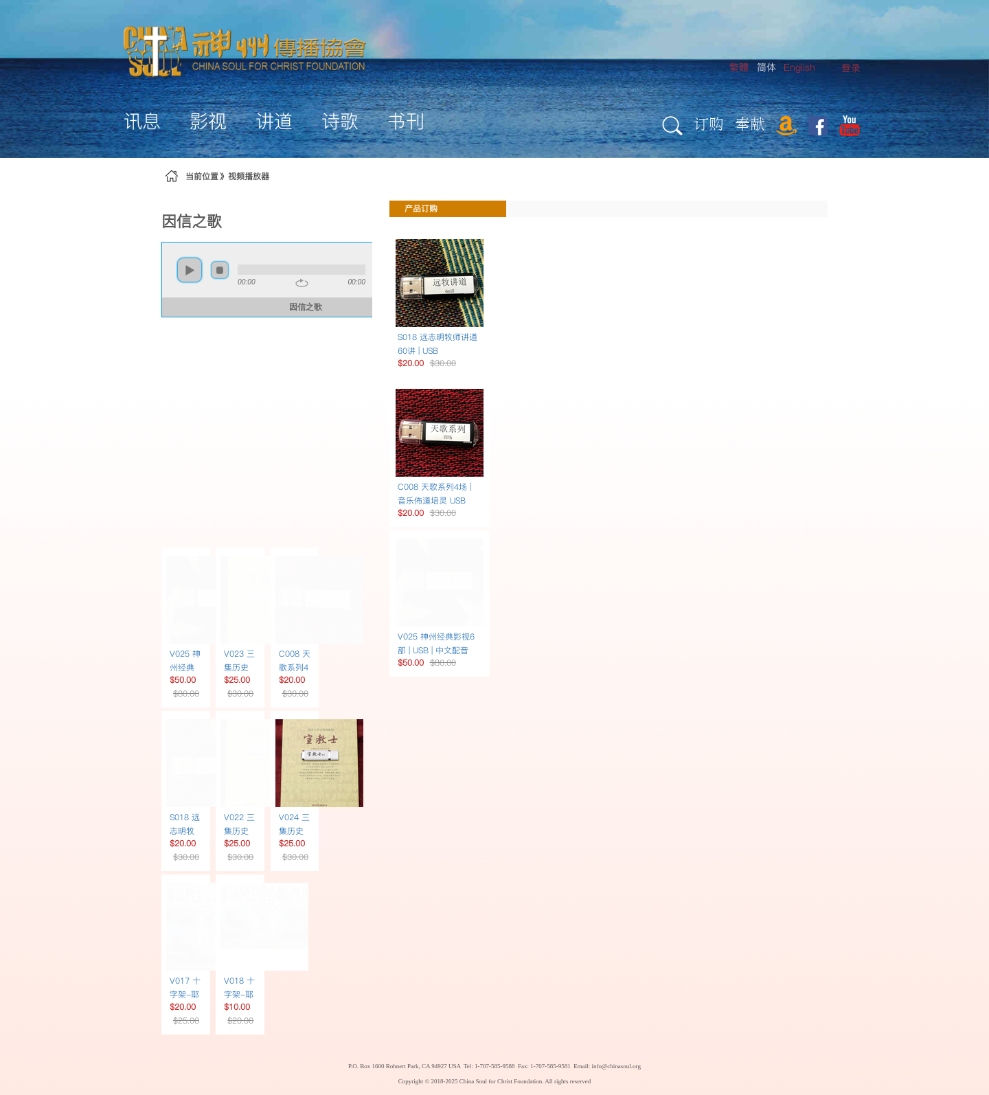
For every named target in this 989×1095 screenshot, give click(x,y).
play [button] (189, 270)
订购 (709, 123)
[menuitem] (851, 68)
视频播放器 (248, 176)
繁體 (739, 67)
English (799, 67)
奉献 (750, 123)
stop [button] (219, 270)
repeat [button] (301, 283)
